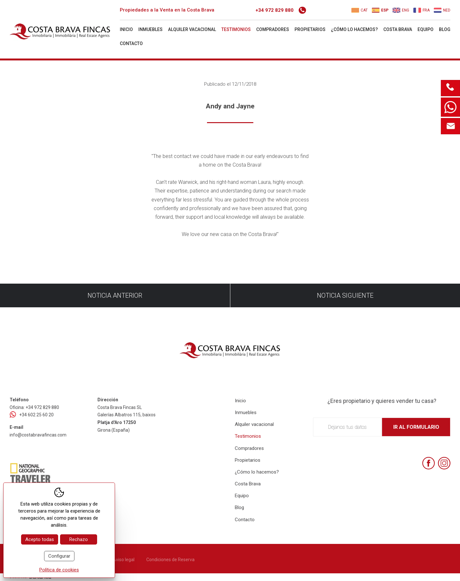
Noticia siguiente (345, 295)
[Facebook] (428, 463)
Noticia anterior (115, 295)
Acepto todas (39, 539)
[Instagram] (444, 463)
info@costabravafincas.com (38, 434)
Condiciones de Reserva (170, 559)
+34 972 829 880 (281, 10)
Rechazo (78, 539)
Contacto (131, 43)
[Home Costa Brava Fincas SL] (64, 30)
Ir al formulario (416, 427)
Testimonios (236, 29)
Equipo (425, 29)
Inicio (126, 29)
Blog (444, 29)
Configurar (59, 556)
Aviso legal (123, 559)
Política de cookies (59, 570)
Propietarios (310, 29)
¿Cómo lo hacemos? (354, 29)
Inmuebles (150, 29)
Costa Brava (397, 29)
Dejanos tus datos (347, 427)
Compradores (272, 29)
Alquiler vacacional (192, 29)
